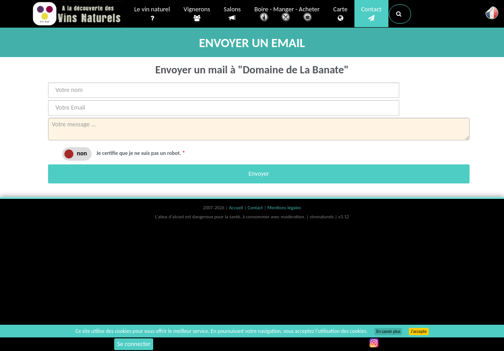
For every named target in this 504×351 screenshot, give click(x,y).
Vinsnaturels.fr (77, 14)
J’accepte (418, 331)
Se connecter (133, 344)
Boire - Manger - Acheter (287, 15)
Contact (371, 14)
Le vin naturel (152, 14)
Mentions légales (284, 208)
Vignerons (197, 14)
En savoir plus (388, 331)
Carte (340, 14)
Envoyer (258, 174)
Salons (232, 14)
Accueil (236, 208)
